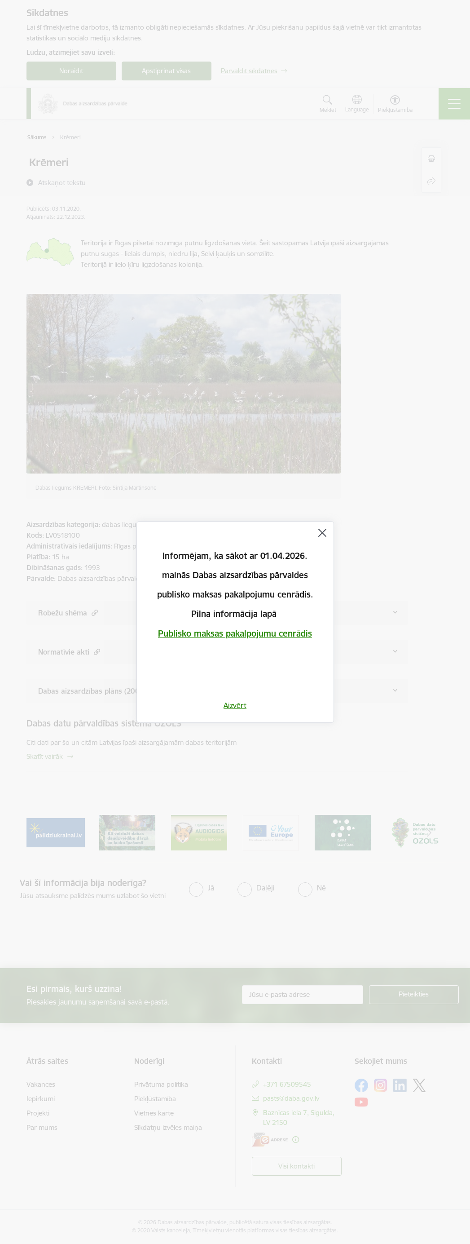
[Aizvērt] (322, 533)
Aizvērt (235, 705)
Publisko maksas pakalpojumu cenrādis (235, 633)
